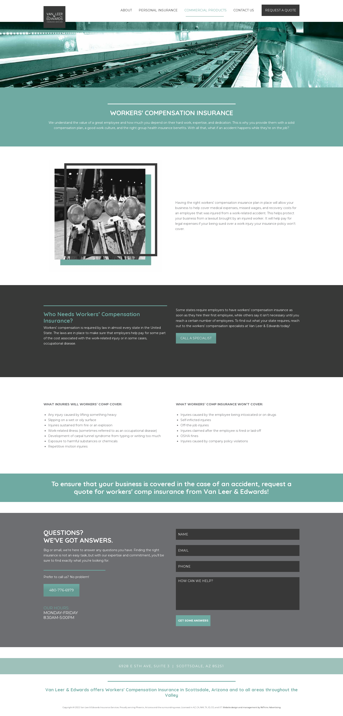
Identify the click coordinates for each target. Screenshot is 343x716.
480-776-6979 (61, 590)
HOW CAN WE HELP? (237, 593)
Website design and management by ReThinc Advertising (252, 707)
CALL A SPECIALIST (196, 338)
